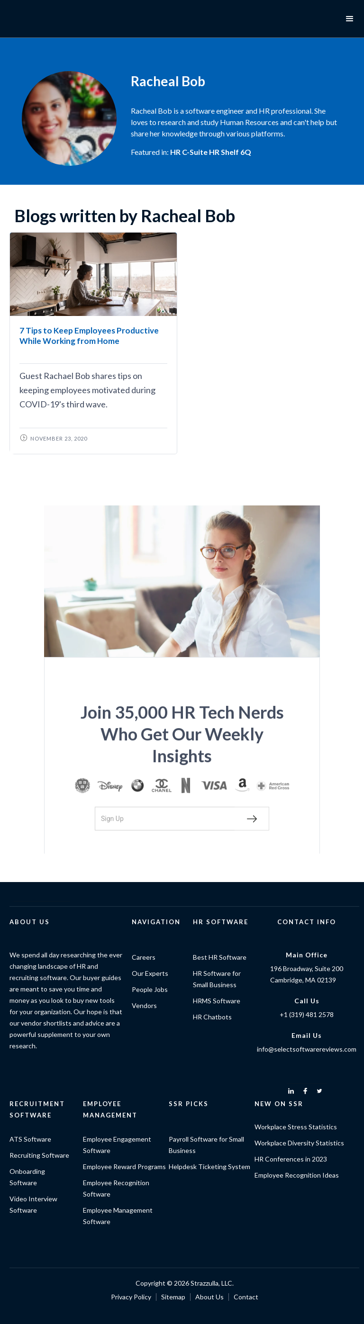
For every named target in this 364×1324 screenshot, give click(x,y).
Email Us (306, 1035)
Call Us (306, 1001)
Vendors (144, 1005)
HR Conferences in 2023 (291, 1159)
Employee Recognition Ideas (297, 1175)
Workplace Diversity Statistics (299, 1143)
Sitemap (173, 1297)
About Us (209, 1297)
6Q (245, 151)
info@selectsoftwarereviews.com (306, 1049)
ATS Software (30, 1139)
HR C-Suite (189, 151)
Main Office (307, 955)
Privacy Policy (131, 1297)
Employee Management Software (118, 1215)
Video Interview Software (33, 1204)
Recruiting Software (39, 1155)
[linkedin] (291, 1091)
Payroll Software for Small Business (206, 1144)
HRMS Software (216, 1001)
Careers (143, 957)
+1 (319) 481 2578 (307, 1014)
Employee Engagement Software (117, 1144)
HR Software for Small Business (217, 979)
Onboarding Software (27, 1177)
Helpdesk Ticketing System (209, 1166)
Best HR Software (219, 957)
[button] (350, 19)
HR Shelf (224, 151)
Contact (246, 1297)
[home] (43, 19)
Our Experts (150, 973)
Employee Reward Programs (124, 1166)
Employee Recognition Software (116, 1188)
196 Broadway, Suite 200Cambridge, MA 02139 (306, 974)
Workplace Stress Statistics (296, 1127)
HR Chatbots (212, 1017)
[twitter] (319, 1091)
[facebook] (305, 1091)
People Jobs (150, 989)
